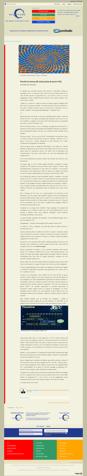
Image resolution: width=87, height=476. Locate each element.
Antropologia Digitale (15, 454)
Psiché (38, 451)
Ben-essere (40, 448)
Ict (8, 443)
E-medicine (40, 446)
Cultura (39, 443)
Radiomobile (11, 446)
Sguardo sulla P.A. (66, 454)
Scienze (10, 451)
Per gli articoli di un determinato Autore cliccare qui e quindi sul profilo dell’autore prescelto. (38, 419)
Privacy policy (47, 468)
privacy (63, 433)
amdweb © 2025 (78, 462)
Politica (63, 446)
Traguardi (40, 454)
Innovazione (17, 41)
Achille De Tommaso (32, 390)
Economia (63, 443)
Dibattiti (63, 451)
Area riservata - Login (12, 4)
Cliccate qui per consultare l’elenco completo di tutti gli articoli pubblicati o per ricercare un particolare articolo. (38, 415)
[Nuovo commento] (24, 397)
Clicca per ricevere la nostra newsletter (56, 431)
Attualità (63, 457)
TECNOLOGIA (8, 41)
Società (62, 448)
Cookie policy (40, 468)
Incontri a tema (41, 457)
